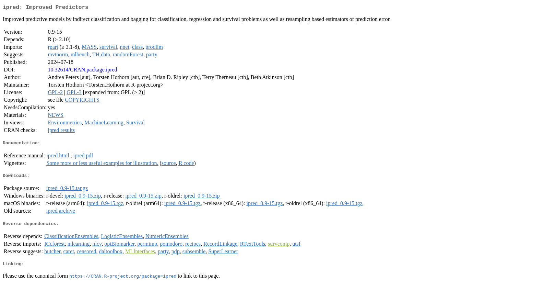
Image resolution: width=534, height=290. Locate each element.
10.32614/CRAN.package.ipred (82, 71)
